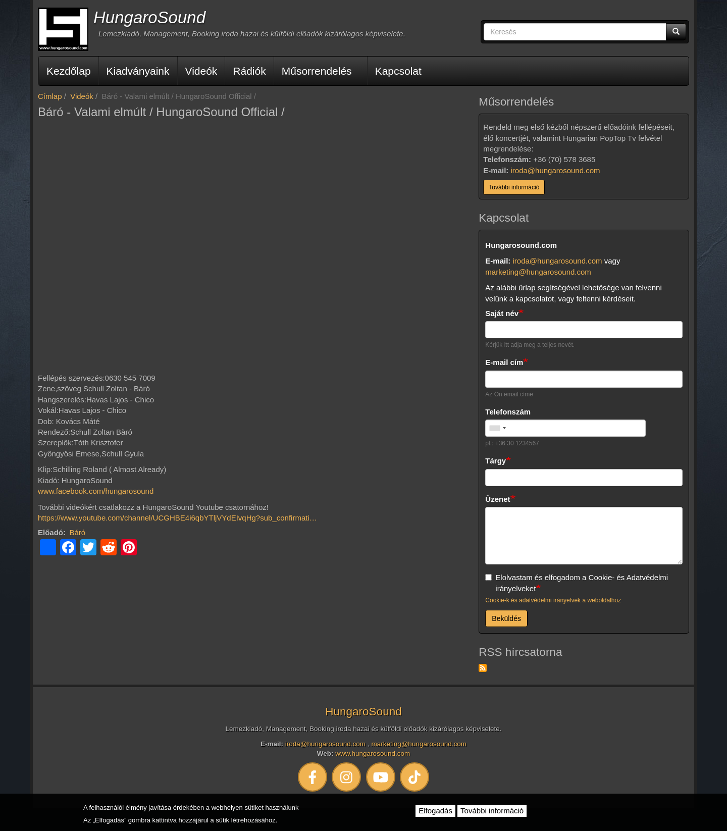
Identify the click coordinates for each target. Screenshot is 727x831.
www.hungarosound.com (372, 753)
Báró (78, 532)
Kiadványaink (138, 71)
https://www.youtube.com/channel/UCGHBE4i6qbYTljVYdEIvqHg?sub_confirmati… (177, 517)
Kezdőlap (68, 71)
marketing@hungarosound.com (538, 272)
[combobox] (497, 428)
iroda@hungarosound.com (555, 170)
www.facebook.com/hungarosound (95, 491)
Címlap (50, 96)
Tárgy (495, 460)
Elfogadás (435, 810)
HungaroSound (149, 17)
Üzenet (497, 499)
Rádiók (249, 71)
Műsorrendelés (317, 71)
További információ (514, 187)
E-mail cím (504, 362)
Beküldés (506, 618)
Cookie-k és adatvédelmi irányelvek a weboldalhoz (553, 600)
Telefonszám (508, 411)
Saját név (501, 313)
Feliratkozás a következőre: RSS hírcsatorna (483, 668)
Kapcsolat (398, 71)
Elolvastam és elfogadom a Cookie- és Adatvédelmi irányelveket (576, 582)
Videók (201, 71)
